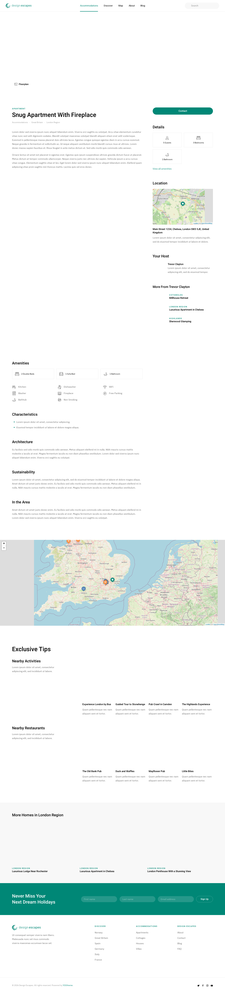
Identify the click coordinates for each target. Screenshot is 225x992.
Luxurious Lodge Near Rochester (30, 871)
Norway (99, 932)
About (132, 5)
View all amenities (162, 168)
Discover (108, 5)
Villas (139, 948)
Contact (183, 111)
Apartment (19, 108)
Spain (97, 943)
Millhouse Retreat (178, 298)
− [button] (4, 548)
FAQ (179, 948)
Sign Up (204, 899)
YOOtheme (68, 985)
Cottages (140, 937)
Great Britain (37, 122)
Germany (99, 948)
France (98, 959)
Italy (97, 954)
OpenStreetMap (206, 223)
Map (120, 5)
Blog (142, 5)
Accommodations (89, 5)
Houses (140, 943)
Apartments (142, 932)
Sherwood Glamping (180, 321)
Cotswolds (176, 295)
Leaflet (195, 223)
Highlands (175, 318)
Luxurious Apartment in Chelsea (186, 309)
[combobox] (202, 6)
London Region (53, 122)
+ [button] (4, 544)
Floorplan (21, 84)
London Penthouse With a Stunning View (169, 871)
